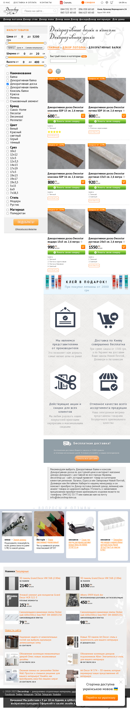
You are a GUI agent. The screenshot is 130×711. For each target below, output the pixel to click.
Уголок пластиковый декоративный (48, 541)
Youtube (57, 694)
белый (14, 128)
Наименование (20, 73)
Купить (53, 136)
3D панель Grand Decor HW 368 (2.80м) (39, 578)
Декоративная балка (23, 80)
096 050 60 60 (86, 9)
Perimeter (16, 120)
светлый (15, 135)
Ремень (14, 97)
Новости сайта (13, 630)
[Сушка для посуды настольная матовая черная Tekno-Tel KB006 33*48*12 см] (81, 524)
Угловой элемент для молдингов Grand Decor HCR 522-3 (39, 596)
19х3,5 (14, 182)
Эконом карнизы (19, 539)
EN (123, 2)
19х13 (14, 175)
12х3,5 (14, 161)
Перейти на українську (100, 697)
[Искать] (54, 11)
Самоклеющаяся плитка (31, 618)
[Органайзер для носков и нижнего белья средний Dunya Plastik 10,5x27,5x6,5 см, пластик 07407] (113, 524)
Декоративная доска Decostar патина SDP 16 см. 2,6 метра (106, 109)
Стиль (14, 197)
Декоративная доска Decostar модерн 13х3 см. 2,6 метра (65, 240)
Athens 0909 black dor (91, 594)
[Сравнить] (107, 2)
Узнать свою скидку (68, 121)
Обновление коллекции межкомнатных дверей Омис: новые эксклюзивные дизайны (39, 656)
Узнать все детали (86, 458)
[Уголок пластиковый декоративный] (49, 524)
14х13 (14, 165)
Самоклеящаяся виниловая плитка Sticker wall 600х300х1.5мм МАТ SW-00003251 (101, 613)
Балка (13, 77)
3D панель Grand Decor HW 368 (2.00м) (100, 578)
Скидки (88, 2)
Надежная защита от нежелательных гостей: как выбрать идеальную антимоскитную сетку (38, 639)
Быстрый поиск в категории (68, 56)
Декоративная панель (24, 87)
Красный (15, 132)
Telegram (47, 694)
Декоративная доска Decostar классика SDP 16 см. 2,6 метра (65, 175)
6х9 (12, 189)
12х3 (13, 158)
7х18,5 (14, 193)
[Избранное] (102, 2)
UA (120, 2)
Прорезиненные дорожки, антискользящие (101, 598)
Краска (14, 94)
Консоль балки (19, 91)
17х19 (14, 168)
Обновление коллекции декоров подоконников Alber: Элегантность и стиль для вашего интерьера (101, 656)
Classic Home (18, 110)
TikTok (37, 694)
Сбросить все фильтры (26, 229)
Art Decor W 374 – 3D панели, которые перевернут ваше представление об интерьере (100, 673)
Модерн (15, 201)
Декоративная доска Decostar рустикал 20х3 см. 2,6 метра (106, 240)
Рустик (14, 205)
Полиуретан (17, 213)
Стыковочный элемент (24, 101)
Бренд (14, 106)
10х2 (13, 151)
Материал (17, 210)
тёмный (15, 142)
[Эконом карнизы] (17, 524)
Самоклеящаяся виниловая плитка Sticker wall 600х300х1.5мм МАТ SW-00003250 (40, 613)
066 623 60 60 (86, 12)
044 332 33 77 (68, 9)
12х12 (14, 154)
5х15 (13, 186)
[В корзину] (83, 116)
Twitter (19, 694)
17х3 (13, 172)
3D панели (24, 581)
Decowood (16, 116)
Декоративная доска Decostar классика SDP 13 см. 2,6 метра (65, 109)
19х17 (14, 179)
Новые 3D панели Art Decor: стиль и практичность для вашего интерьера (99, 638)
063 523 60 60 (68, 12)
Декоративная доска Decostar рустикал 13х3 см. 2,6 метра (106, 175)
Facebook (10, 694)
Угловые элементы (28, 600)
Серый (14, 139)
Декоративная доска (23, 84)
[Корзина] (111, 2)
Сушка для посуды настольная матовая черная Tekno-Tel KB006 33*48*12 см (80, 543)
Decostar (15, 113)
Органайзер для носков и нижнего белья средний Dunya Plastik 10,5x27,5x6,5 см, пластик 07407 (111, 544)
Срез (13, 147)
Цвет (13, 125)
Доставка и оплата (25, 2)
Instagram (28, 694)
